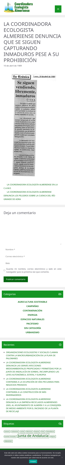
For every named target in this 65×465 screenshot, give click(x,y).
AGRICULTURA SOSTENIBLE (32, 301)
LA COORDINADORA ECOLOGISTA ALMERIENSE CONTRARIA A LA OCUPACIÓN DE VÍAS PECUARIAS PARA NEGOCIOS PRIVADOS (32, 381)
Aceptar (33, 461)
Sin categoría (32, 327)
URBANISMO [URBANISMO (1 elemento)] (8, 441)
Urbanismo (32, 332)
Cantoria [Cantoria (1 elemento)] (6, 431)
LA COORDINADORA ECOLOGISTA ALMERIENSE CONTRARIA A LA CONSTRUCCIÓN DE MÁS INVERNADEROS (28, 392)
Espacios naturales (32, 319)
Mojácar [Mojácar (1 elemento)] (52, 436)
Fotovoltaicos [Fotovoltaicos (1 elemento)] (50, 431)
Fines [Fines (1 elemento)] (42, 431)
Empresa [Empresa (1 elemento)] (36, 431)
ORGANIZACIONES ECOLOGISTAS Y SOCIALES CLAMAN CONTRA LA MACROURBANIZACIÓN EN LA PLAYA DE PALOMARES (32, 355)
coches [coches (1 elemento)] (22, 431)
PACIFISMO (32, 323)
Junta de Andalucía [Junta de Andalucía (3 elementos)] (33, 435)
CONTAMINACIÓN (32, 310)
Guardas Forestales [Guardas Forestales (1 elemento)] (10, 436)
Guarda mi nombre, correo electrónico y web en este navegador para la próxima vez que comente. (34, 270)
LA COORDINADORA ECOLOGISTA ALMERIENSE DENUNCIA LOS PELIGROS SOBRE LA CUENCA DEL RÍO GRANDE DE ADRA (29, 195)
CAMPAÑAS (32, 306)
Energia (32, 314)
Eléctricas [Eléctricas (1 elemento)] (29, 431)
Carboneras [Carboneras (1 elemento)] (14, 431)
